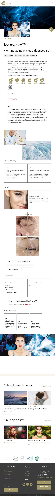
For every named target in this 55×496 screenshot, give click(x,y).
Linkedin (23, 484)
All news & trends (46, 398)
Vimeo (31, 484)
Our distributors (44, 482)
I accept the (10, 485)
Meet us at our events (44, 487)
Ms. (6, 471)
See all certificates (46, 459)
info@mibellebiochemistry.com (45, 477)
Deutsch (27, 473)
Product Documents (13, 94)
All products (8, 38)
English (27, 471)
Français (27, 475)
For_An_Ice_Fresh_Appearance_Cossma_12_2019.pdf (23, 329)
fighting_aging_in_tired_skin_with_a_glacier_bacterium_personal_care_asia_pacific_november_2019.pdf (10, 329)
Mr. (11, 471)
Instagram (27, 484)
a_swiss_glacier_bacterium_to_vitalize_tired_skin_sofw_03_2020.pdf (36, 329)
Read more (15, 415)
